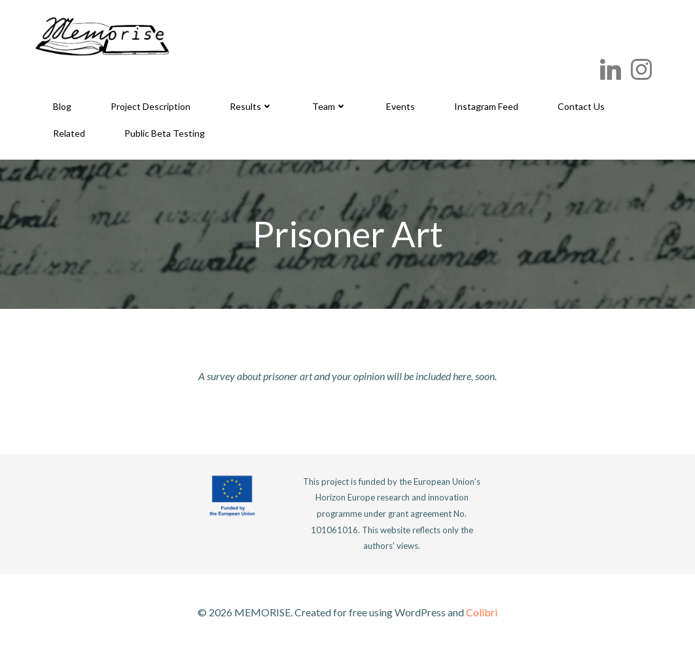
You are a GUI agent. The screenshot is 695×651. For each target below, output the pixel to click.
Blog (62, 106)
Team (329, 106)
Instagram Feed (486, 106)
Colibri (481, 612)
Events (400, 106)
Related (69, 133)
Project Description (150, 106)
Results (251, 106)
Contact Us (581, 106)
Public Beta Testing (164, 133)
